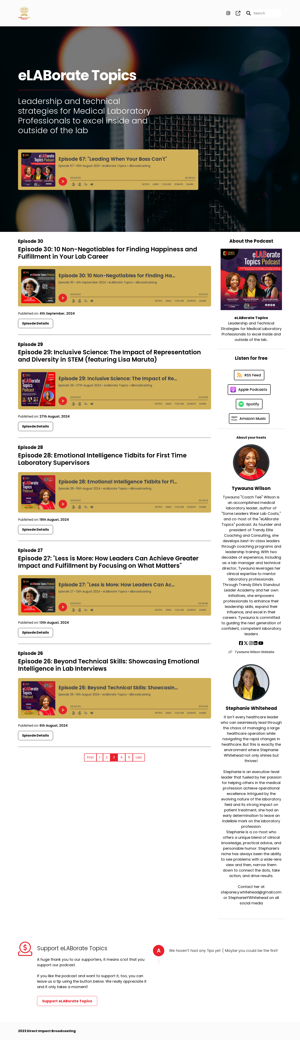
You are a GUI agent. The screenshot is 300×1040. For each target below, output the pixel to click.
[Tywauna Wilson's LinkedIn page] (255, 643)
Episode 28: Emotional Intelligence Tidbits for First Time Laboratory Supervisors (102, 459)
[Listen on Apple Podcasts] (249, 389)
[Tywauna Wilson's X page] (246, 643)
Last (139, 757)
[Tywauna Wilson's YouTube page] (260, 643)
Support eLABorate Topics (67, 1001)
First (90, 757)
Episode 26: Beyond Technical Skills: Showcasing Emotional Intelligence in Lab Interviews (108, 665)
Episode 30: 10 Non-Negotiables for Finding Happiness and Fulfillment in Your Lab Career (107, 253)
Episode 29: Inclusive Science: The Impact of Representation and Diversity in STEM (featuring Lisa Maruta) (109, 356)
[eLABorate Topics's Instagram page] (228, 13)
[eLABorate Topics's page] (235, 13)
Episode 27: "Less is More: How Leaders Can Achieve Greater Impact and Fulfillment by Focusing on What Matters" (108, 562)
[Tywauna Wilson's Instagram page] (251, 643)
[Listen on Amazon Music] (249, 418)
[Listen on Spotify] (249, 404)
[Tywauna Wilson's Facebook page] (241, 643)
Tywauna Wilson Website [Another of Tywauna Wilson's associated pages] (251, 652)
